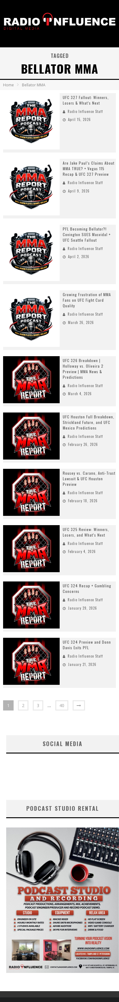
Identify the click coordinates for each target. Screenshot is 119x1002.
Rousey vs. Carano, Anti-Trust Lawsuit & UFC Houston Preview (89, 478)
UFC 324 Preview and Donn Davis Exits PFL (87, 644)
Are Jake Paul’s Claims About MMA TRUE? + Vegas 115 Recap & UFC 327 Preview (88, 168)
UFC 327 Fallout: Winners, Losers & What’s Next (86, 100)
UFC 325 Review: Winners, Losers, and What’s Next (86, 532)
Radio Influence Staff (85, 111)
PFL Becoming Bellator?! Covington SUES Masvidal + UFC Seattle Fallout (87, 234)
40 (61, 705)
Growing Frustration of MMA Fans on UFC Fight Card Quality (87, 300)
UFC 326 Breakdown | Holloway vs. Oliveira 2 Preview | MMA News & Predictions (83, 369)
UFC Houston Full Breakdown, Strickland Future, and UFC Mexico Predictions (88, 422)
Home (8, 85)
